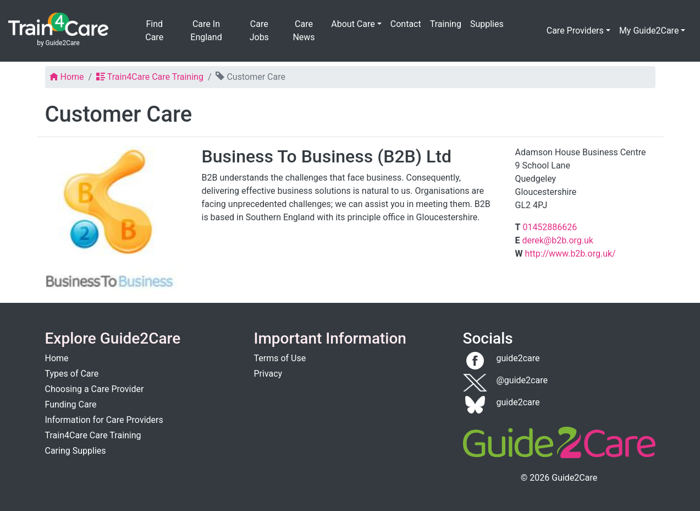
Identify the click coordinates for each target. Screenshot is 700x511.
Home (57, 358)
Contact (405, 24)
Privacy (268, 373)
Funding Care (71, 404)
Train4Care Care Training (93, 435)
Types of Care (72, 373)
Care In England (206, 30)
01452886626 (549, 227)
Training (445, 24)
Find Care (154, 30)
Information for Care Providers (104, 420)
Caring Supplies (75, 450)
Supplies (487, 24)
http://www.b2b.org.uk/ (570, 253)
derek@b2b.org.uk (557, 240)
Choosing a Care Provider (94, 389)
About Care (352, 24)
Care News (304, 30)
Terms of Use (280, 358)
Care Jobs (259, 30)
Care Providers (575, 30)
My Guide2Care (649, 30)
